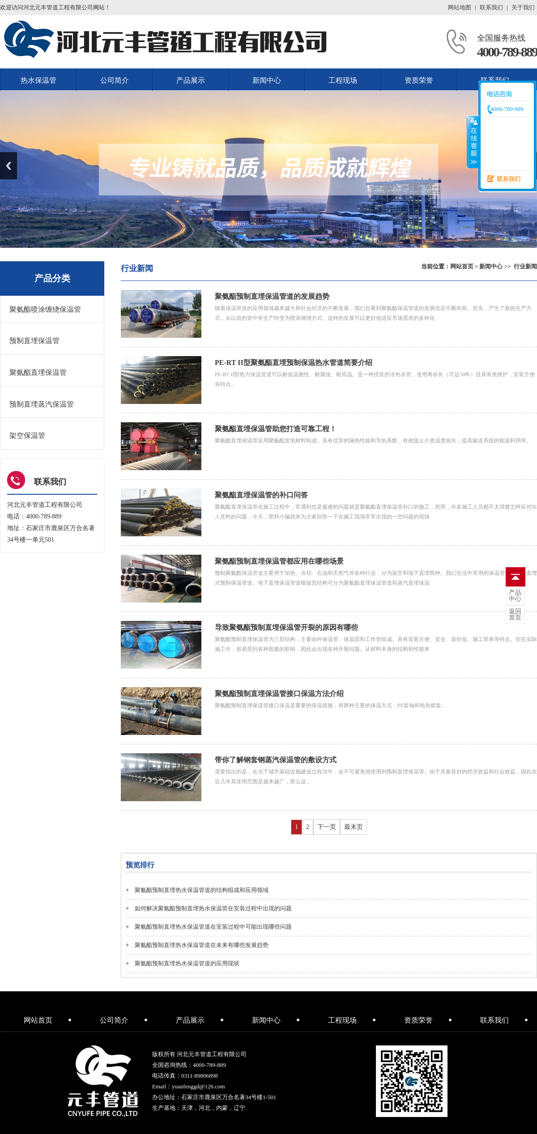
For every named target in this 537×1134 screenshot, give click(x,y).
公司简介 (114, 80)
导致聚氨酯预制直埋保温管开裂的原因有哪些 (286, 627)
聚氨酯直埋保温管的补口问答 (261, 495)
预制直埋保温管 (34, 340)
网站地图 (459, 7)
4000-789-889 (507, 51)
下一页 (326, 827)
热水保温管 (38, 80)
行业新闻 (525, 266)
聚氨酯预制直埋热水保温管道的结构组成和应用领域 (201, 890)
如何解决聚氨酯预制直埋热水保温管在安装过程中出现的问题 (213, 908)
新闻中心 (266, 80)
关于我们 (523, 7)
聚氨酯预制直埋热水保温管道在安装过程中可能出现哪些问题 (213, 926)
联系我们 (491, 7)
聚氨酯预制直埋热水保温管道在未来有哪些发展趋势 (201, 945)
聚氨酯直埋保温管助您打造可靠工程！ (276, 429)
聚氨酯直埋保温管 (38, 372)
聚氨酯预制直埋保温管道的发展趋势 (272, 296)
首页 (515, 614)
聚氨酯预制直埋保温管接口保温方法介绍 (279, 693)
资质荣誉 (419, 80)
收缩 (473, 141)
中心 (515, 596)
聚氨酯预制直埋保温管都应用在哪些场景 (279, 561)
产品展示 (190, 80)
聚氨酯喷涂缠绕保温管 (45, 309)
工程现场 (342, 80)
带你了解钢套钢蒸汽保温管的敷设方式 (276, 760)
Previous (8, 165)
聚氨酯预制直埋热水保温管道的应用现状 (187, 963)
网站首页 (461, 266)
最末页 (353, 827)
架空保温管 (27, 435)
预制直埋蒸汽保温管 (41, 404)
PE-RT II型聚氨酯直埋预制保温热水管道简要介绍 (293, 362)
